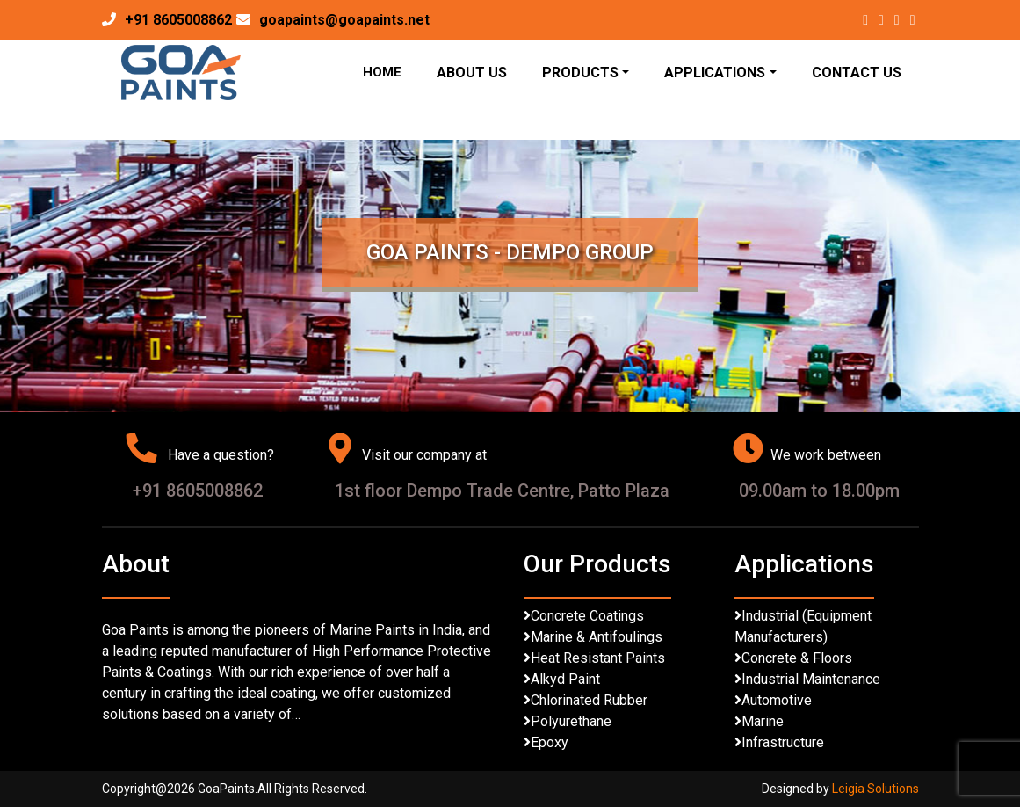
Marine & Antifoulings (596, 637)
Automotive (776, 700)
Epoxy (549, 742)
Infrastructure (782, 742)
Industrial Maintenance (810, 679)
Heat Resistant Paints (598, 658)
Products (580, 72)
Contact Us (856, 72)
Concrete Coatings (587, 615)
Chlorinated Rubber (589, 700)
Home (382, 72)
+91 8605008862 (178, 19)
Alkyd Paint (565, 679)
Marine (762, 721)
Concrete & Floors (796, 658)
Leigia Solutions (875, 789)
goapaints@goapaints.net (344, 19)
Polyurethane (571, 721)
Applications (714, 72)
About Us (472, 72)
